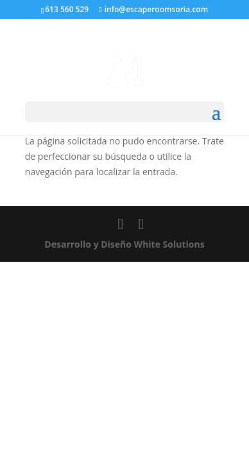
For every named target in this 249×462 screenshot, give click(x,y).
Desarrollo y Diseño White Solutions (124, 244)
